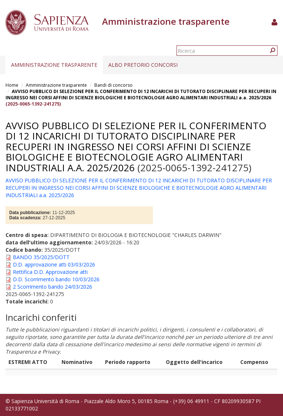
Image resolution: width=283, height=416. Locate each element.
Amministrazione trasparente (54, 64)
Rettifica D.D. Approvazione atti (50, 271)
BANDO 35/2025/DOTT (41, 257)
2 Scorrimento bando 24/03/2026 (52, 286)
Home (12, 85)
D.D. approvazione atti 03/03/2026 (54, 264)
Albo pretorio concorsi (143, 64)
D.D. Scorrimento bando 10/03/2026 (56, 279)
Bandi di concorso (113, 85)
